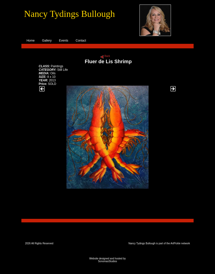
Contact (81, 40)
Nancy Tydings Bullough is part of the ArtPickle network (159, 243)
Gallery (47, 40)
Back (107, 56)
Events (63, 40)
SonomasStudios (107, 261)
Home (30, 40)
